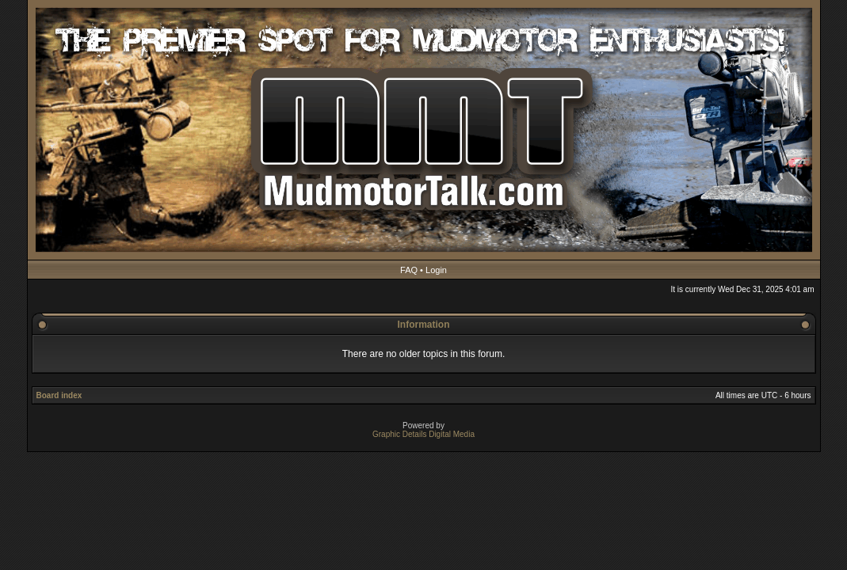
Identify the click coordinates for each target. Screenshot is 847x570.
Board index (59, 395)
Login (436, 270)
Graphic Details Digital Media (423, 434)
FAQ (409, 270)
